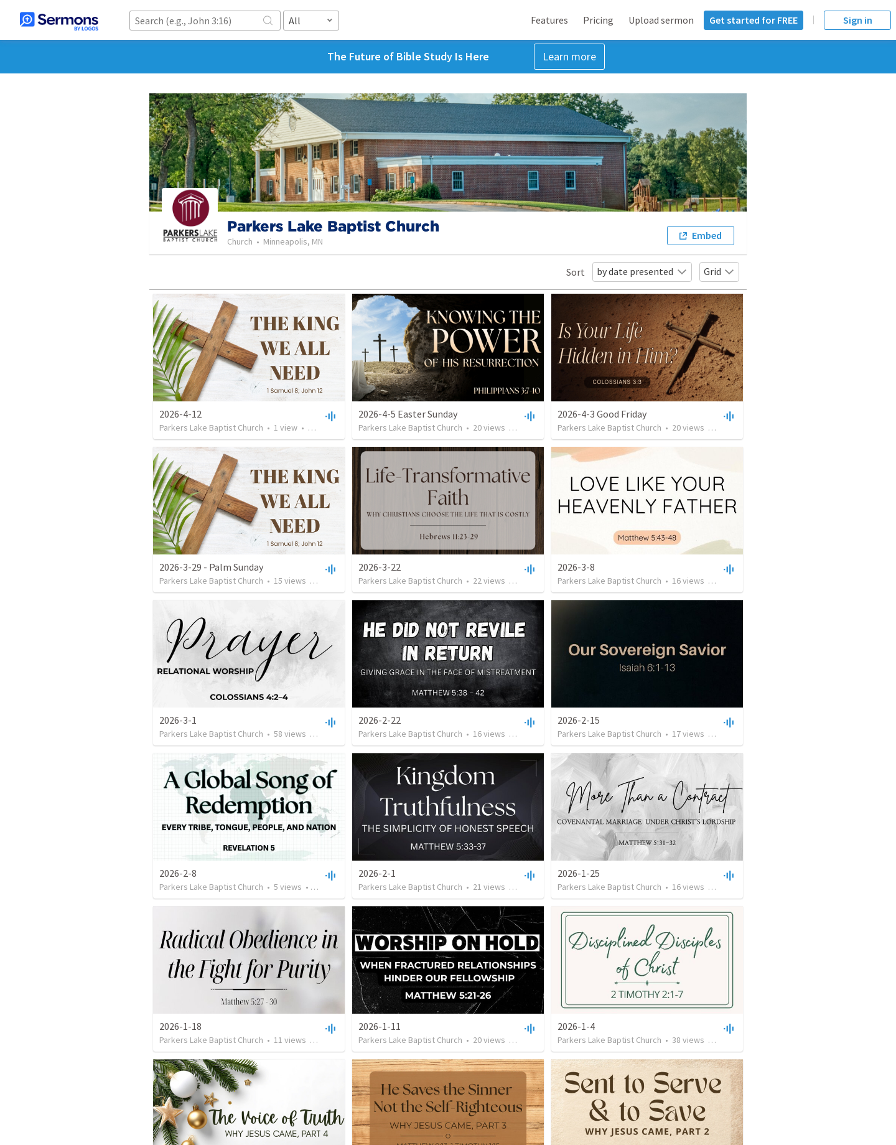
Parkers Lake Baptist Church (211, 427)
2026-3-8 (576, 567)
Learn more (569, 56)
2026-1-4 (576, 1026)
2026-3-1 (178, 720)
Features (549, 20)
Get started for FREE (753, 20)
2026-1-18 (180, 1026)
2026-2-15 (579, 720)
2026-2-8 (178, 873)
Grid (719, 271)
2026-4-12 (180, 414)
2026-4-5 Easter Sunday (407, 414)
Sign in (857, 20)
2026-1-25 (579, 873)
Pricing (598, 20)
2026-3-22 (379, 567)
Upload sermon (661, 20)
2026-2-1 (377, 873)
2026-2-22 (379, 720)
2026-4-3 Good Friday (602, 414)
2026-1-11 (379, 1026)
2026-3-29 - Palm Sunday (211, 567)
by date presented (642, 271)
